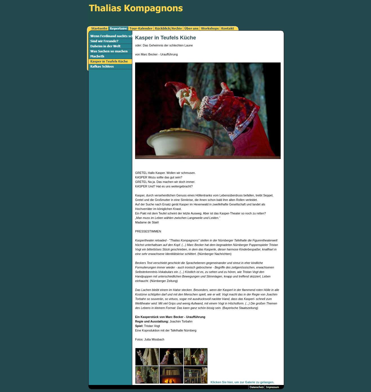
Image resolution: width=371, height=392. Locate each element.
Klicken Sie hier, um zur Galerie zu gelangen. (242, 382)
